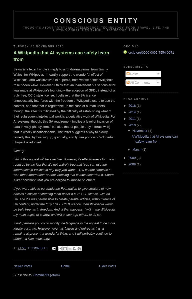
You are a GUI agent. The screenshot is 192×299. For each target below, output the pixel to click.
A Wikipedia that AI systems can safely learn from (61, 56)
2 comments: (38, 248)
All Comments (138, 82)
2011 (132, 119)
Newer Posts (23, 266)
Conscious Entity (96, 20)
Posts (132, 74)
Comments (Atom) (47, 275)
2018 (132, 106)
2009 (132, 158)
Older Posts (107, 266)
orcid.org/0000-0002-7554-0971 (149, 52)
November (140, 131)
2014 (132, 112)
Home (65, 266)
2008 (132, 164)
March (137, 149)
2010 (132, 125)
